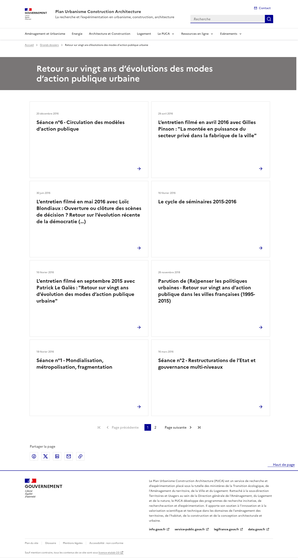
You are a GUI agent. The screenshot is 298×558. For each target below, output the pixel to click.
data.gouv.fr (256, 529)
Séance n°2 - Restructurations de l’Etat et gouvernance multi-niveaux (207, 364)
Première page (99, 427)
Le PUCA (164, 34)
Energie (77, 34)
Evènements (228, 34)
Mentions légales (73, 543)
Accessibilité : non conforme (106, 543)
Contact (265, 8)
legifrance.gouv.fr (226, 529)
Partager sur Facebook (34, 456)
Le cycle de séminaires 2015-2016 (197, 201)
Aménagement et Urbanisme (45, 34)
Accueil (29, 45)
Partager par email (69, 456)
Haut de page (283, 464)
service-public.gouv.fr (190, 529)
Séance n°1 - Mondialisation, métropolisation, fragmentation (74, 364)
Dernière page (199, 427)
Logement (144, 34)
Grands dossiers (49, 45)
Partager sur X (45, 456)
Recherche (269, 19)
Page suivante (175, 427)
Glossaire (50, 543)
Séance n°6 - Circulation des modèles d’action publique (80, 126)
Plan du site (31, 543)
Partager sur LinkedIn (57, 456)
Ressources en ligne (195, 34)
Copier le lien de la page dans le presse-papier (80, 456)
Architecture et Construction (109, 34)
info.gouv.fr (157, 529)
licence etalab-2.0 (109, 552)
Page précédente (125, 427)
